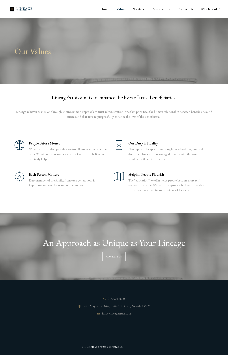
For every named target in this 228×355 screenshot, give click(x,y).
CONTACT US (114, 256)
